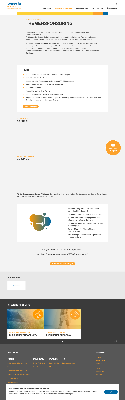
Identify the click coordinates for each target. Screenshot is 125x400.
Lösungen (82, 8)
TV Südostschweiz (68, 363)
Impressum (99, 374)
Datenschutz (100, 371)
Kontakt (98, 357)
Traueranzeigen (12, 378)
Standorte (99, 363)
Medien (47, 8)
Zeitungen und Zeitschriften (17, 363)
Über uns (112, 8)
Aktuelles (97, 8)
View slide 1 (62, 341)
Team (97, 366)
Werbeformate (64, 8)
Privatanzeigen (12, 382)
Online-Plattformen (39, 363)
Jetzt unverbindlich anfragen (62, 264)
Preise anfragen (31, 106)
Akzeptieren (111, 392)
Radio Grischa (54, 363)
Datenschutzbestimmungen (62, 393)
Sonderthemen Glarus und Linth (18, 374)
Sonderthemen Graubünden (17, 371)
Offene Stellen (100, 360)
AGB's (98, 368)
